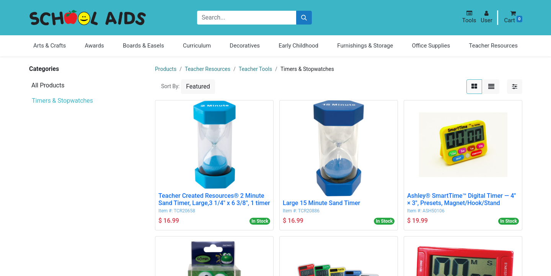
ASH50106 (433, 211)
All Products (47, 85)
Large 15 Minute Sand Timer (321, 203)
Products (165, 69)
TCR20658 (184, 211)
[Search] (304, 18)
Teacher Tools (255, 69)
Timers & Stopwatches (62, 100)
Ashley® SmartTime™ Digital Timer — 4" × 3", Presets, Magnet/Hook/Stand (461, 199)
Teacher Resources (207, 69)
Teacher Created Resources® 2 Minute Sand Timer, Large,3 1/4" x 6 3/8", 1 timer (214, 199)
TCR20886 (309, 211)
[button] (469, 17)
